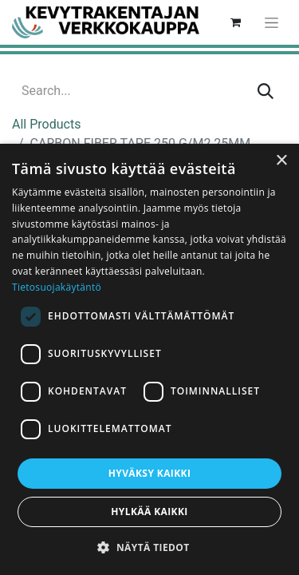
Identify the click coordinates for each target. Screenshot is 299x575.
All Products (46, 124)
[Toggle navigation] (271, 22)
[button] (149, 547)
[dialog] (149, 359)
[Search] (265, 91)
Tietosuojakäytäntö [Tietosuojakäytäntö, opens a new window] (56, 287)
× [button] (281, 161)
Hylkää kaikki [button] (149, 511)
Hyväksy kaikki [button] (149, 473)
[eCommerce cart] (235, 22)
